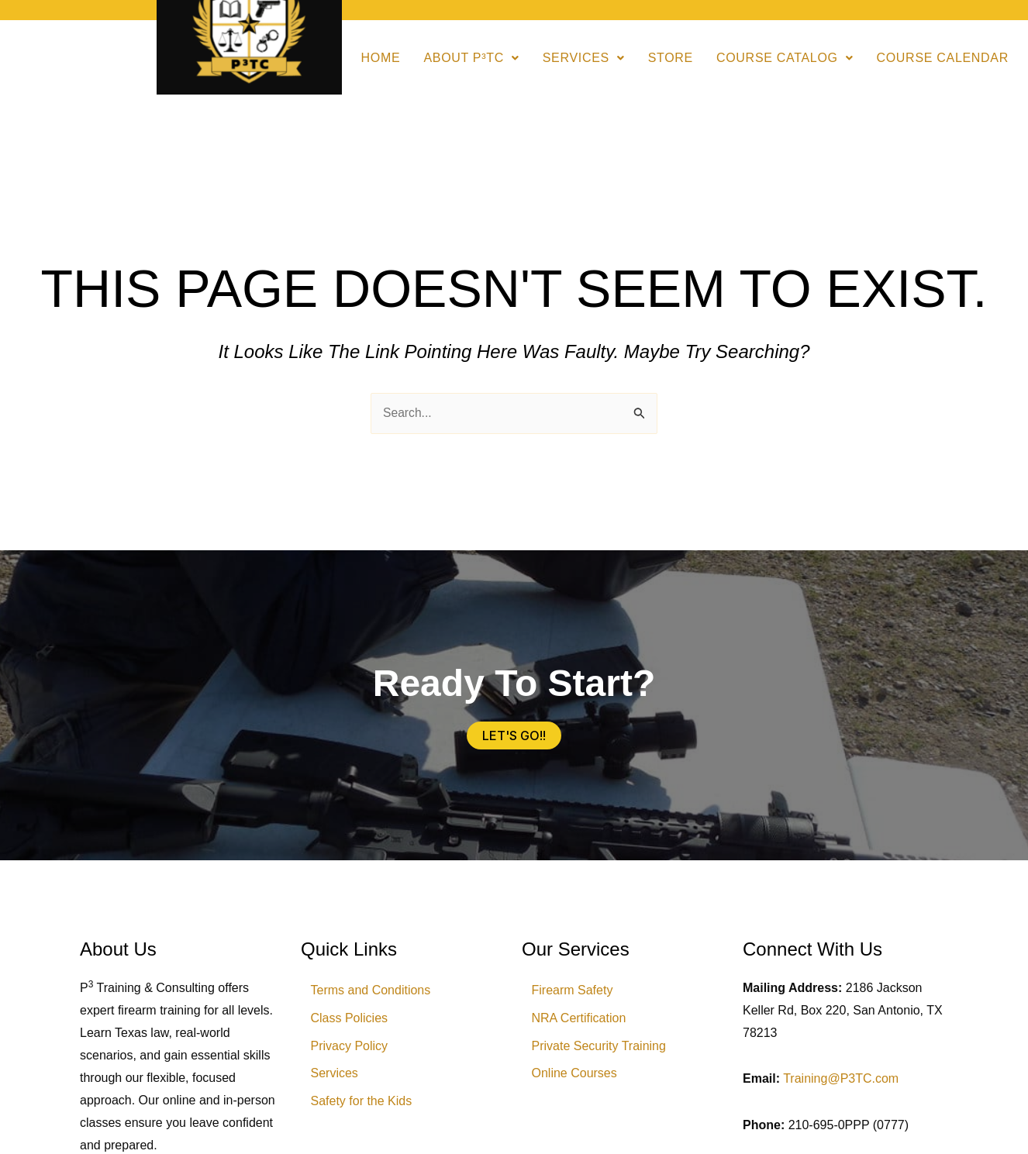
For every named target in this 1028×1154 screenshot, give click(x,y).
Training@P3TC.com (841, 1079)
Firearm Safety (574, 991)
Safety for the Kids (363, 1106)
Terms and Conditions (372, 991)
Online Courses (576, 1077)
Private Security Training (600, 1049)
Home (381, 57)
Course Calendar (942, 57)
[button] (471, 58)
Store (670, 57)
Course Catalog (785, 57)
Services (584, 57)
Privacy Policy (351, 1049)
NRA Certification (580, 1020)
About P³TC (471, 57)
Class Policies (351, 1020)
